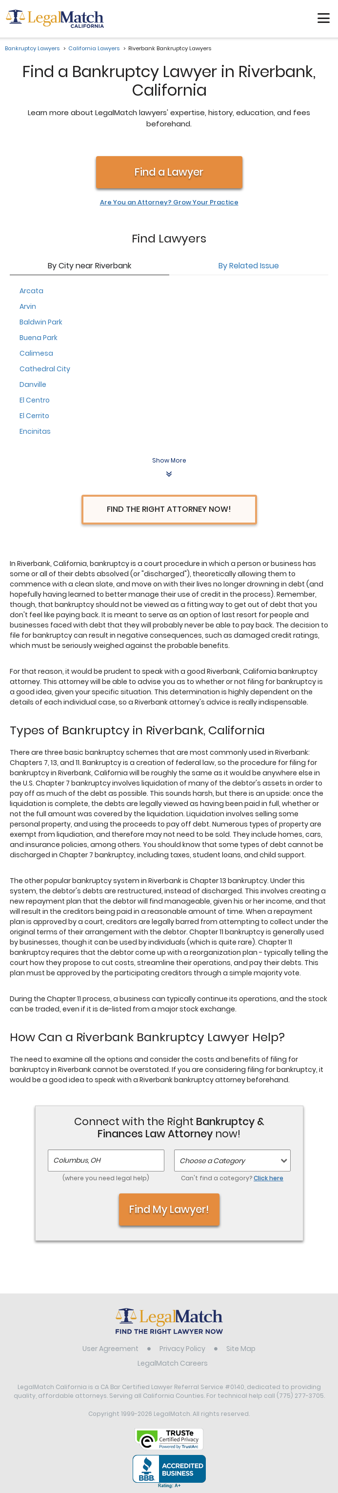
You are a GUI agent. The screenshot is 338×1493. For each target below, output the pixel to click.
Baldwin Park (41, 322)
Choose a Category (212, 1161)
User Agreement (110, 1348)
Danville (33, 384)
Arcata (31, 291)
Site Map (241, 1348)
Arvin (28, 306)
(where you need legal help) (105, 1178)
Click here (268, 1178)
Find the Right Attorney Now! (169, 509)
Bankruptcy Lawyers (32, 48)
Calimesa (36, 353)
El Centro (35, 400)
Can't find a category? (232, 1178)
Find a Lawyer (169, 172)
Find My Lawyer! (169, 1209)
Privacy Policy (182, 1348)
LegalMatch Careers (173, 1363)
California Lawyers (93, 48)
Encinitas (35, 431)
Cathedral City (45, 369)
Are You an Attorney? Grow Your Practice (169, 202)
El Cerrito (34, 416)
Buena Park (39, 338)
